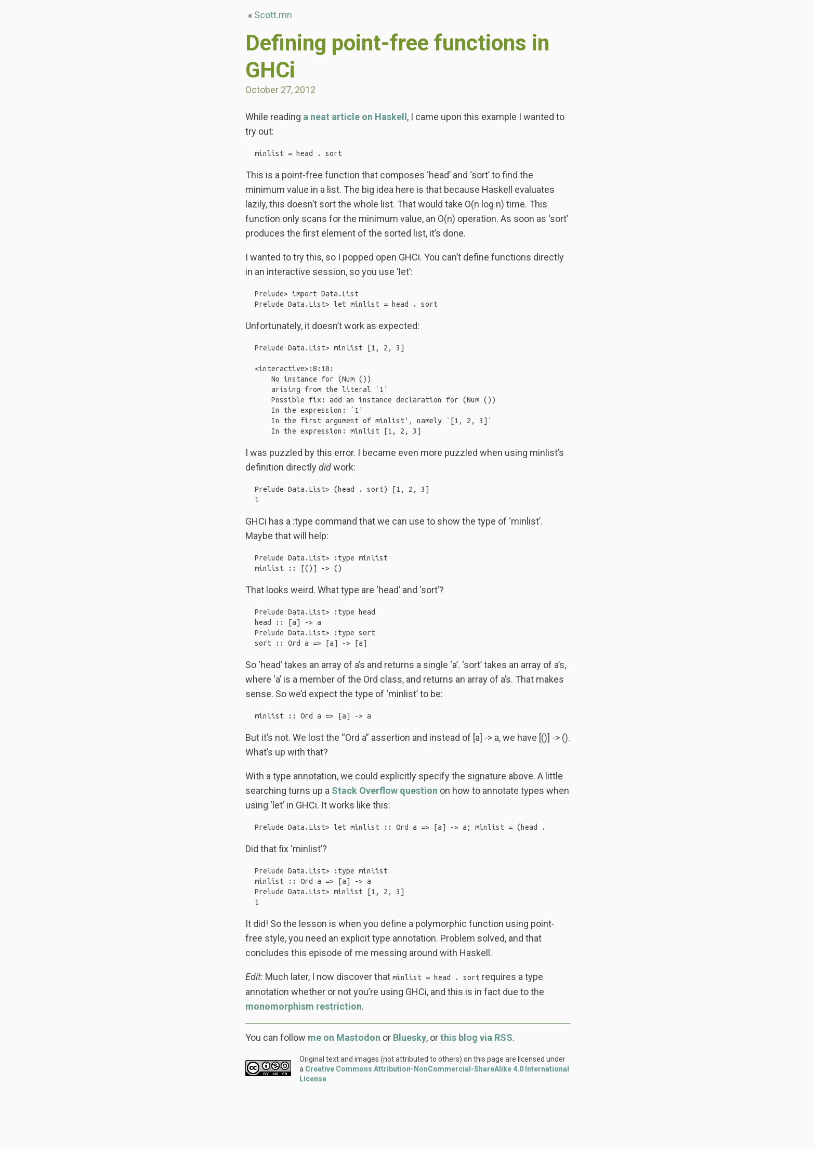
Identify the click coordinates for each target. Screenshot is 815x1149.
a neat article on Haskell (355, 116)
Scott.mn (273, 14)
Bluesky (409, 1091)
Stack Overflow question (385, 834)
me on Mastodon (344, 1091)
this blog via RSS (476, 1091)
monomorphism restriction (303, 1060)
